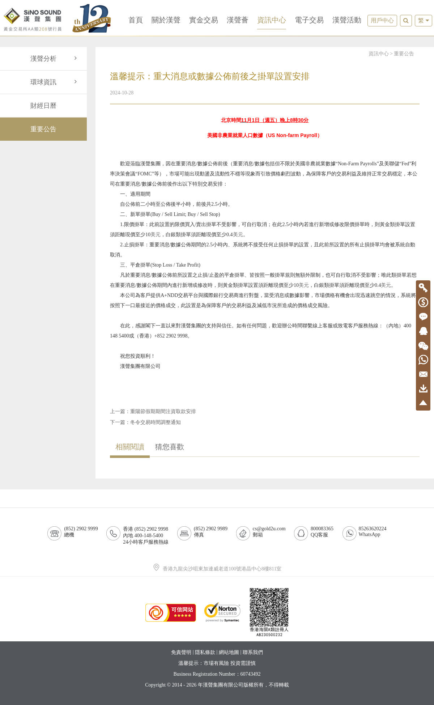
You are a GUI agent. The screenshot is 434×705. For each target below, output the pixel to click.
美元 (155, 234)
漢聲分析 (55, 58)
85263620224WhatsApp (373, 531)
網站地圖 (229, 652)
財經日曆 (43, 105)
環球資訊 (55, 82)
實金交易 (203, 20)
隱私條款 (205, 652)
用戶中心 (382, 20)
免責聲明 (181, 652)
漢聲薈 (237, 20)
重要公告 (43, 129)
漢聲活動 (346, 20)
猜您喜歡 (169, 447)
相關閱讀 (129, 447)
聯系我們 (253, 652)
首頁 (135, 20)
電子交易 (309, 20)
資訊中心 (271, 20)
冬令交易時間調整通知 (155, 422)
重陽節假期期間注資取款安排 (163, 411)
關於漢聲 (166, 20)
